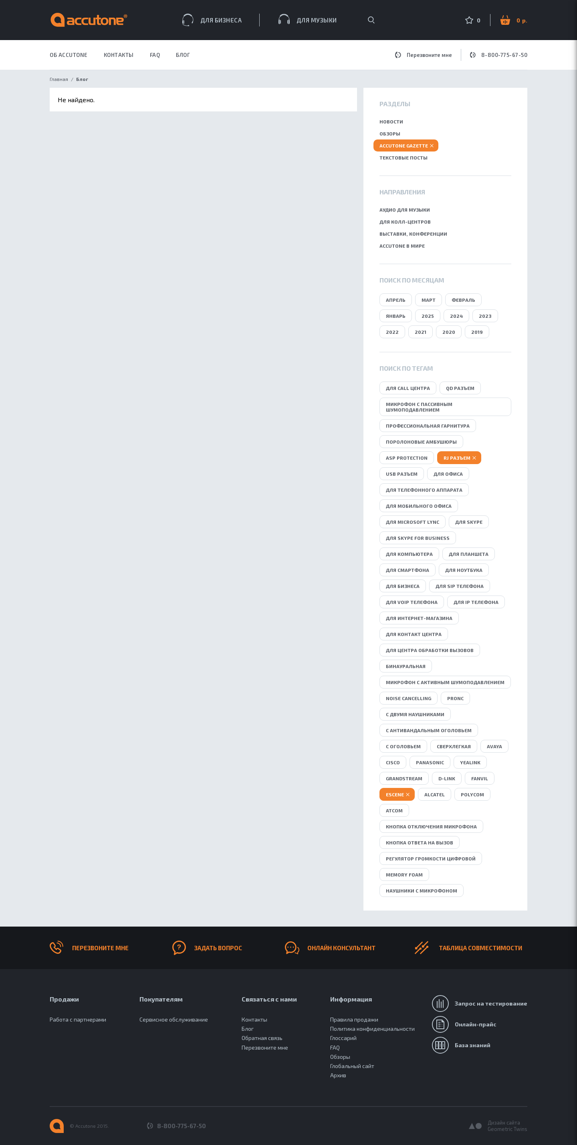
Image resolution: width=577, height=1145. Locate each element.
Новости (391, 121)
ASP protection (407, 457)
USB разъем (402, 474)
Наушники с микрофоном (421, 890)
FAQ (155, 55)
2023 (485, 316)
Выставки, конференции (413, 233)
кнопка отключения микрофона (431, 826)
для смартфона (407, 570)
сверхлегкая (454, 746)
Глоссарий (343, 1037)
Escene (395, 794)
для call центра (408, 388)
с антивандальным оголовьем (429, 730)
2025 (428, 316)
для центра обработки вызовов (430, 650)
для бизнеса (403, 586)
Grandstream (404, 778)
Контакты (254, 1019)
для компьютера (409, 554)
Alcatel (434, 794)
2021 (420, 332)
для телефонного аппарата (424, 490)
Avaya (494, 746)
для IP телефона (476, 602)
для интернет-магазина (419, 618)
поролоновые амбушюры (421, 441)
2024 (456, 316)
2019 (477, 332)
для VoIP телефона (412, 602)
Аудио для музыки (404, 209)
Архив (338, 1075)
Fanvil (479, 778)
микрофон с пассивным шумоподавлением (419, 406)
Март (429, 300)
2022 (392, 332)
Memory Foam (404, 874)
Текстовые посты (403, 157)
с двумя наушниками (415, 714)
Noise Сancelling (408, 698)
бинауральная (406, 666)
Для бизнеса (212, 20)
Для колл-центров (405, 221)
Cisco (393, 762)
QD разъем (460, 388)
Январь (396, 316)
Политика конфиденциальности (372, 1028)
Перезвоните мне (423, 55)
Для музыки (307, 19)
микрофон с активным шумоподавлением (445, 682)
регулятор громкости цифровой (431, 858)
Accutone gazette (403, 145)
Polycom (472, 794)
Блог (183, 55)
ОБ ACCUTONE (69, 55)
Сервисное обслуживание (173, 1019)
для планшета (468, 554)
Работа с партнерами (78, 1019)
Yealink (470, 762)
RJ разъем (457, 457)
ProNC (455, 698)
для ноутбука (463, 570)
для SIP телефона (460, 586)
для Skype (468, 522)
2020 (448, 332)
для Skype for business (418, 538)
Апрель (396, 300)
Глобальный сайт (352, 1065)
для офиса (448, 474)
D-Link (446, 778)
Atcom (394, 810)
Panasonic (430, 762)
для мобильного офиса (419, 506)
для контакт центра (414, 634)
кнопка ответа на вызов (419, 842)
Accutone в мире (402, 245)
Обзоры (389, 133)
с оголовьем (403, 746)
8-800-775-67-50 (499, 55)
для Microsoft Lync (412, 522)
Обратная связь (262, 1037)
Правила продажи (354, 1019)
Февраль (463, 300)
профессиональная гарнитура (428, 425)
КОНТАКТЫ (119, 55)
